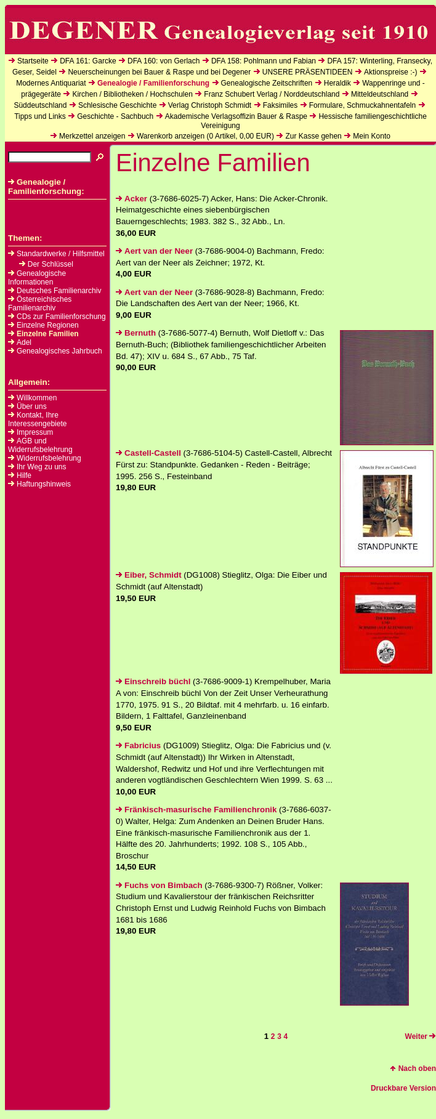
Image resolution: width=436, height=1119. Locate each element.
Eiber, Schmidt (149, 575)
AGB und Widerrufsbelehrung (40, 445)
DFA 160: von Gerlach (163, 61)
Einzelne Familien (43, 333)
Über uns (32, 406)
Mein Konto (371, 136)
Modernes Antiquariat (51, 83)
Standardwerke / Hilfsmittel (56, 253)
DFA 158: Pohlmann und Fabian (263, 61)
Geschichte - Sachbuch (115, 116)
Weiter (420, 1036)
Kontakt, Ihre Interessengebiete (37, 419)
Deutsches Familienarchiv (54, 290)
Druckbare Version (403, 1088)
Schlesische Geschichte (117, 105)
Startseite (33, 61)
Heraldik (337, 83)
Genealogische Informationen (37, 277)
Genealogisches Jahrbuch (55, 351)
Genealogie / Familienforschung (153, 83)
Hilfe (24, 475)
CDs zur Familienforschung (57, 316)
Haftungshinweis (44, 484)
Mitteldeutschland (379, 94)
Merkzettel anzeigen (92, 136)
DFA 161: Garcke (88, 61)
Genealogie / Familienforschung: (46, 186)
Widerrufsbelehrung (49, 458)
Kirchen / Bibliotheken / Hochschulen (132, 94)
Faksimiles (280, 105)
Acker (131, 198)
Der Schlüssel (46, 264)
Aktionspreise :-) (391, 72)
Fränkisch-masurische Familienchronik (196, 809)
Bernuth (136, 332)
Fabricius (138, 745)
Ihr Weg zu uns (41, 467)
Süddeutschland (40, 105)
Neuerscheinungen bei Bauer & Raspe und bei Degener (159, 72)
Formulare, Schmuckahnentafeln (362, 105)
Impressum (35, 432)
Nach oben (413, 1068)
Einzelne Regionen (43, 325)
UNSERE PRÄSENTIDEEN (307, 72)
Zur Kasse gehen (313, 136)
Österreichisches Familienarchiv (39, 303)
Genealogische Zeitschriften (267, 83)
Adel (19, 342)
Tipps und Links (40, 116)
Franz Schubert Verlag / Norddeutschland (271, 94)
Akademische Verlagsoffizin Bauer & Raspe (236, 116)
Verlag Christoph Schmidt (209, 105)
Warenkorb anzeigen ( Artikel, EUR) (205, 136)
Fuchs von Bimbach (159, 885)
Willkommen (37, 398)
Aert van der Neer (154, 251)
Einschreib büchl (153, 681)
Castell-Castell (148, 453)
